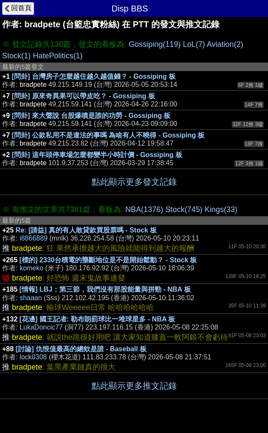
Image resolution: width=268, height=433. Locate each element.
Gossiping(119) (155, 44)
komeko (31, 268)
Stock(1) (16, 56)
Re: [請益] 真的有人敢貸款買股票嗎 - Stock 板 (86, 230)
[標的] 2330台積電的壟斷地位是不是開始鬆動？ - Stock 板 (108, 260)
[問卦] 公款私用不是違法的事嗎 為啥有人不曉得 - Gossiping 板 (108, 135)
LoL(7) (194, 44)
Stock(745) (183, 209)
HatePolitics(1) (58, 56)
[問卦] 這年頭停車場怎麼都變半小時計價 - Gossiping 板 (97, 154)
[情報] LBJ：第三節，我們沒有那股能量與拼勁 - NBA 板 (105, 289)
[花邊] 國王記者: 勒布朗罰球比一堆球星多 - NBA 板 (98, 319)
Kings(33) (221, 209)
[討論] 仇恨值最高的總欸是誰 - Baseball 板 (81, 349)
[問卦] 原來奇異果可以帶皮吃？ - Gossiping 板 (83, 96)
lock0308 (33, 357)
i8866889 (34, 238)
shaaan (31, 297)
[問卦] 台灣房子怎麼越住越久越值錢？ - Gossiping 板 (94, 76)
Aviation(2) (225, 44)
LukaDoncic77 (41, 327)
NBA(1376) (144, 209)
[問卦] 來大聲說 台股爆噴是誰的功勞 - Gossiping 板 (91, 115)
